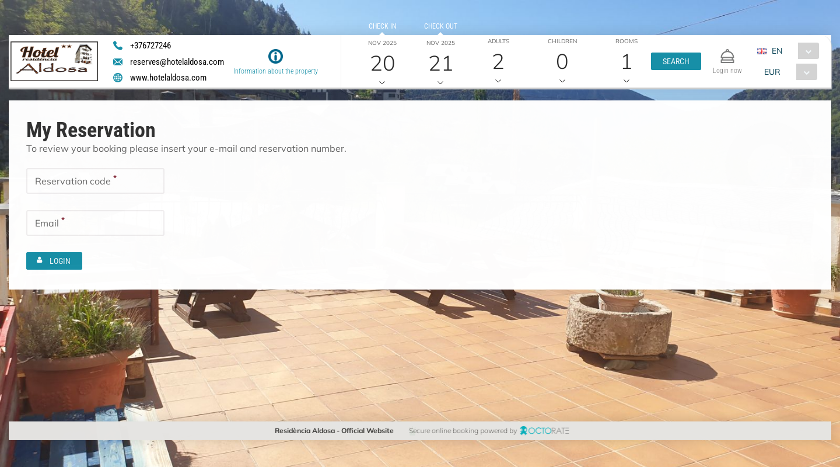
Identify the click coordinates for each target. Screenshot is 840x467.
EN (776, 51)
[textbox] (95, 181)
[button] (676, 61)
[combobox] (792, 50)
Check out (440, 26)
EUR (772, 72)
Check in (382, 26)
